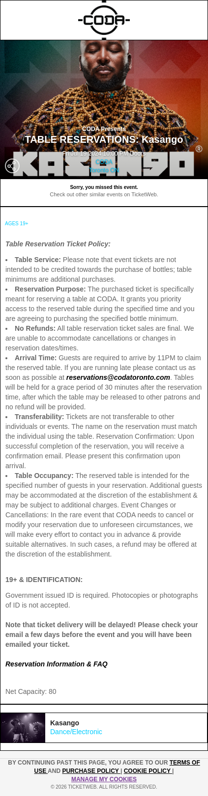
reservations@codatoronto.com (118, 377)
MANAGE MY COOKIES (104, 779)
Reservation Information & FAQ (56, 664)
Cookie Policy (148, 771)
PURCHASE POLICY (91, 771)
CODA (104, 162)
